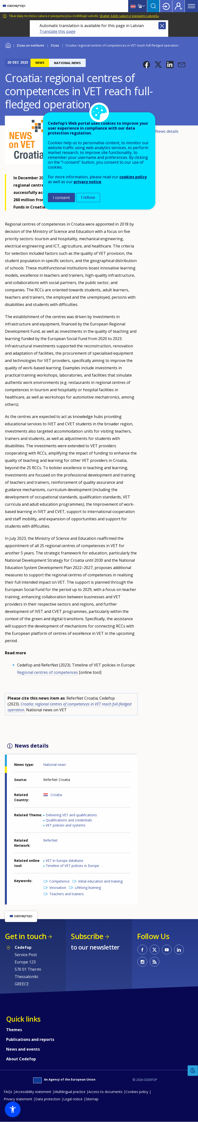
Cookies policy (136, 1091)
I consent (61, 197)
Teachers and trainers (66, 894)
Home (8, 45)
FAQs (8, 1091)
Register (178, 6)
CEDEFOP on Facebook (142, 949)
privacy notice (87, 181)
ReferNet (50, 840)
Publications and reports (30, 1039)
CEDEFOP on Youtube (167, 949)
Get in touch (25, 936)
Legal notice (73, 1099)
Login (166, 6)
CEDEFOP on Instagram (142, 962)
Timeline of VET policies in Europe (72, 865)
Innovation (57, 887)
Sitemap (91, 1099)
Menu (191, 6)
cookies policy (133, 177)
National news (54, 764)
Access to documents (105, 1091)
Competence (59, 881)
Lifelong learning (88, 887)
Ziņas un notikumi (30, 45)
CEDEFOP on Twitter (154, 949)
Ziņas (55, 45)
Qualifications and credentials (69, 820)
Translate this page (57, 31)
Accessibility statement (33, 1091)
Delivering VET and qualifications (71, 815)
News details (166, 131)
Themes (14, 1029)
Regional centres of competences (47, 672)
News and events (23, 1049)
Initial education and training (100, 881)
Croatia (56, 794)
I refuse (88, 197)
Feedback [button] (193, 1070)
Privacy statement (18, 1099)
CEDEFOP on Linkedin (179, 949)
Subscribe (87, 936)
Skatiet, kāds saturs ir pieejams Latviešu (129, 16)
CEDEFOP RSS (154, 962)
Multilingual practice (69, 1091)
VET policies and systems (65, 825)
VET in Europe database (64, 860)
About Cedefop (21, 1059)
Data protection (47, 1099)
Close (162, 25)
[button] (146, 64)
